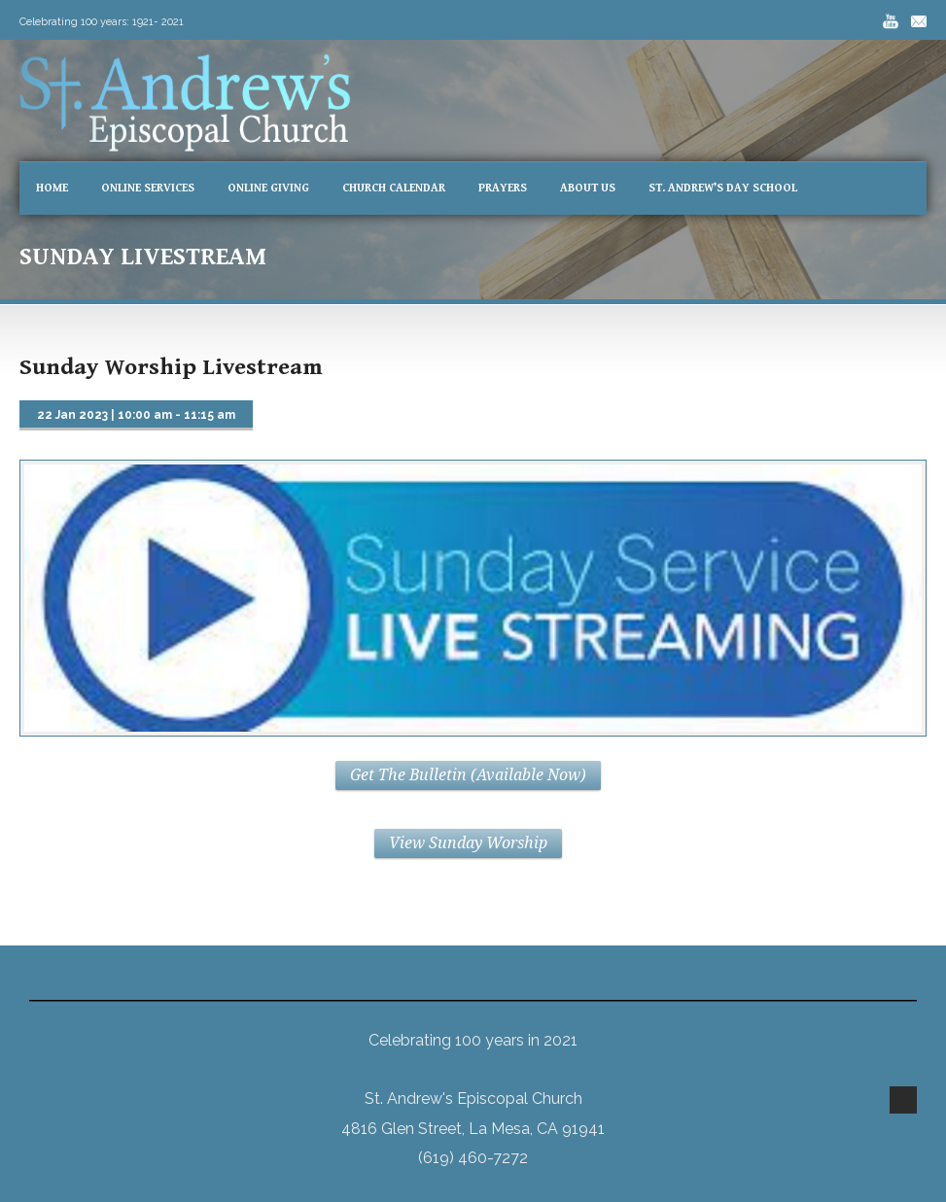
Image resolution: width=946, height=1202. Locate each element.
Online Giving (268, 188)
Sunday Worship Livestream (171, 367)
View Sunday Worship (468, 843)
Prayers (502, 188)
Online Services (147, 188)
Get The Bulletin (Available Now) (468, 775)
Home (52, 188)
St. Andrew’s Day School (722, 188)
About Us (587, 188)
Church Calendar (393, 188)
